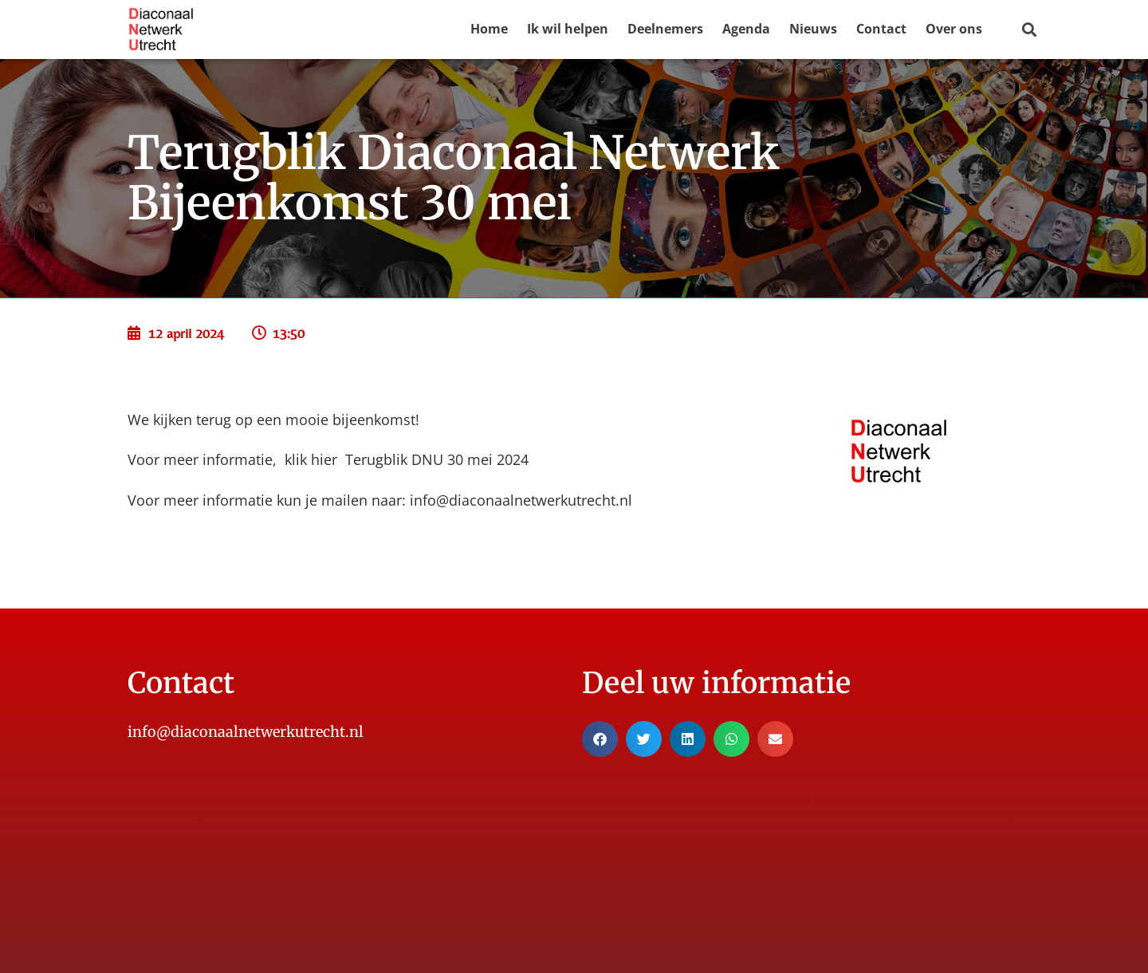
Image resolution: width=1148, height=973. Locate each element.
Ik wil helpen (567, 28)
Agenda (746, 28)
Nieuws (813, 28)
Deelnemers (665, 28)
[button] (1029, 30)
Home (489, 28)
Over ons (954, 28)
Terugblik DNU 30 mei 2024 (437, 459)
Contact (881, 28)
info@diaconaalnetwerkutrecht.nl (521, 500)
